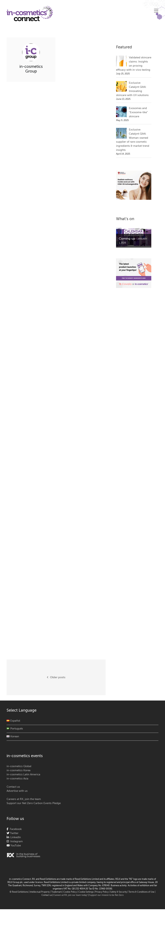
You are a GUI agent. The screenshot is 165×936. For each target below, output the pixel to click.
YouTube (15, 845)
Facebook (15, 829)
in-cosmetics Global (19, 766)
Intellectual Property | (40, 892)
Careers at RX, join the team (24, 799)
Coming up (127, 238)
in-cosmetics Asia (17, 778)
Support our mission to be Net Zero (106, 895)
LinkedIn (15, 837)
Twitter (14, 833)
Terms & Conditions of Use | (142, 892)
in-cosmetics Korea (18, 770)
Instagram (16, 841)
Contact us (13, 787)
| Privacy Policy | (102, 892)
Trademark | (57, 892)
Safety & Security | (119, 892)
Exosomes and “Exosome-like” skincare (138, 112)
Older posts (56, 677)
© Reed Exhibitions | (20, 892)
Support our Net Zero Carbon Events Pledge (34, 803)
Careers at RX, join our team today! (71, 895)
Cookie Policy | (70, 892)
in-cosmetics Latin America (23, 774)
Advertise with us (17, 791)
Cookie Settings (85, 892)
